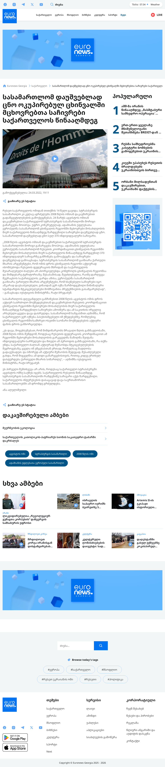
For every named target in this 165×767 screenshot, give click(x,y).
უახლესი (92, 723)
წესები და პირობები (140, 715)
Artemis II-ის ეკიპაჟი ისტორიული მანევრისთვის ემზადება (147, 504)
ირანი (6, 513)
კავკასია (141, 534)
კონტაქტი (133, 741)
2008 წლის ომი (85, 453)
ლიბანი (86, 495)
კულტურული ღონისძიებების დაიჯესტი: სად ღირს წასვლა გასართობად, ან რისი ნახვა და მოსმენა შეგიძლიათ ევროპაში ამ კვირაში (93, 543)
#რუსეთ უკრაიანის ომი (57, 679)
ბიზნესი (51, 730)
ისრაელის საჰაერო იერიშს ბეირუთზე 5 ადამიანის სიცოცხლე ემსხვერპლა (93, 504)
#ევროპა (53, 669)
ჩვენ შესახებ (135, 708)
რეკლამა (132, 723)
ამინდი (91, 715)
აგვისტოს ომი (17, 453)
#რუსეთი (90, 679)
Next (49, 751)
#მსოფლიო (109, 669)
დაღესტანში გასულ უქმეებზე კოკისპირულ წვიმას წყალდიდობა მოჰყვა (148, 543)
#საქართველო (80, 669)
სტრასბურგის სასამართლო (51, 453)
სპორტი (51, 744)
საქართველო (55, 708)
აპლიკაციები (95, 730)
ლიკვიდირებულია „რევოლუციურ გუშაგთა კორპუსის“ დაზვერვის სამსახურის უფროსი (26, 519)
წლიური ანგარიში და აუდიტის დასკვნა (140, 731)
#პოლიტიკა (115, 679)
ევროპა (51, 715)
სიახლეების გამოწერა (101, 737)
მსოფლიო (53, 723)
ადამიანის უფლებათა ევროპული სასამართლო (36, 462)
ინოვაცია (141, 495)
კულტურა (87, 534)
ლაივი (90, 708)
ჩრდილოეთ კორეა (37, 534)
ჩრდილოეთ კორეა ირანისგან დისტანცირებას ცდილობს (40, 543)
